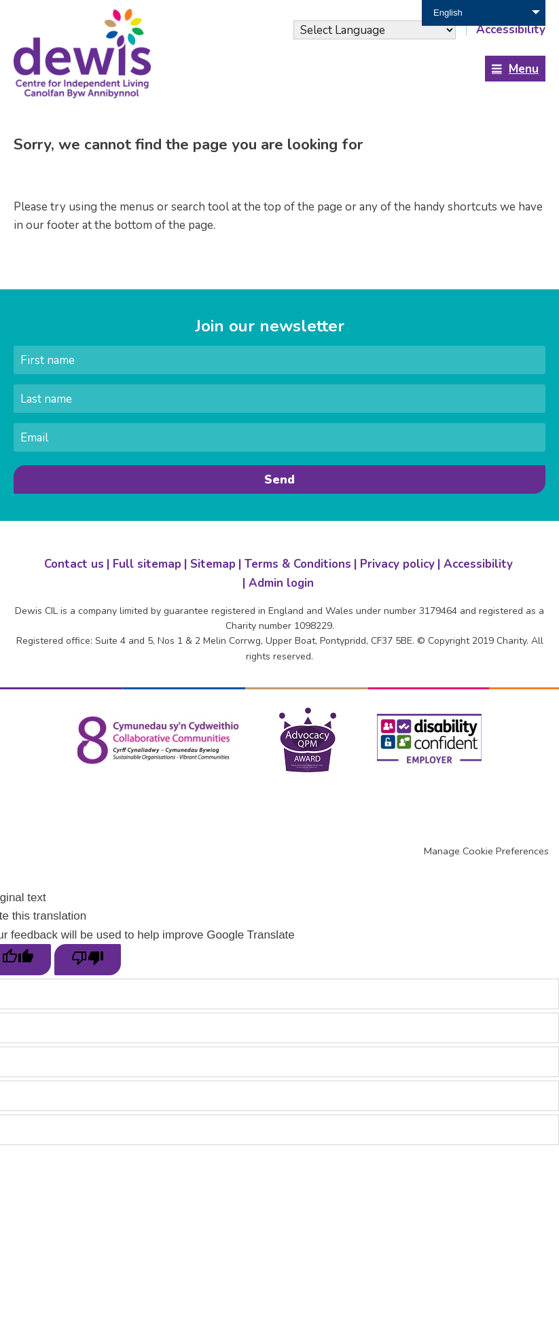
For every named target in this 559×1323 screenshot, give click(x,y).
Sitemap (213, 564)
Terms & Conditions (298, 564)
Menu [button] (524, 69)
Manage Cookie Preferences (486, 851)
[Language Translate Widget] (374, 29)
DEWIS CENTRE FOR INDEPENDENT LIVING (85, 53)
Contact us (74, 564)
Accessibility (478, 564)
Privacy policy (397, 564)
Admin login (281, 583)
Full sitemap (147, 564)
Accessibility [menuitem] (510, 29)
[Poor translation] (87, 959)
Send (279, 480)
